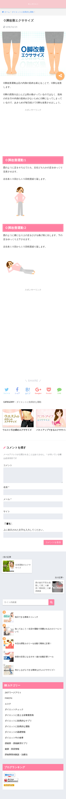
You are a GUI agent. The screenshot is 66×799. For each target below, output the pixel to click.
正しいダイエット (33, 4)
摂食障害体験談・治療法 (17, 736)
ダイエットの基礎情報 (16, 713)
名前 (6, 487)
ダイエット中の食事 (15, 718)
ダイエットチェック (15, 689)
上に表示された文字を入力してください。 (24, 530)
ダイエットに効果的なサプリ (19, 701)
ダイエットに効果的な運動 (28, 402)
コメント (7, 465)
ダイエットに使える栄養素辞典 (20, 695)
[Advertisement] (33, 131)
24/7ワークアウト (13, 672)
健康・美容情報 (12, 730)
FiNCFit (9, 678)
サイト (6, 512)
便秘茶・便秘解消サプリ (17, 724)
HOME (33, 788)
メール (7, 499)
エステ (8, 684)
